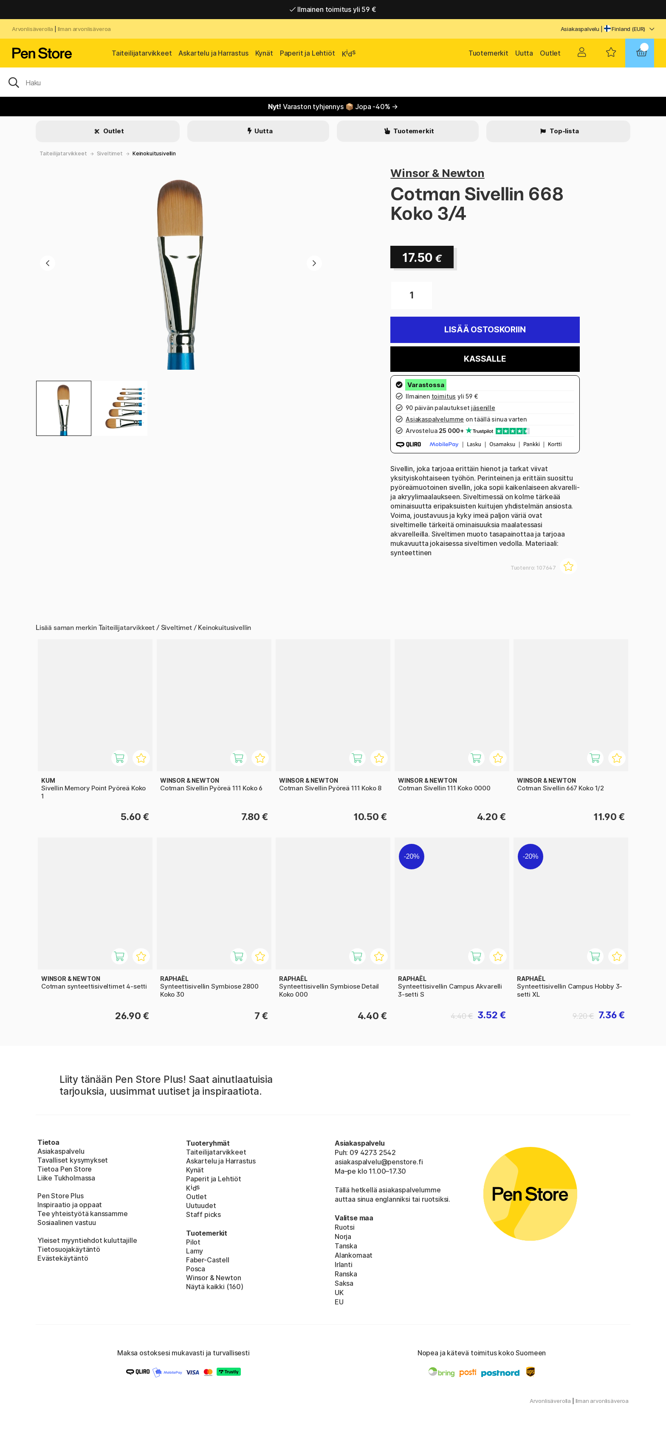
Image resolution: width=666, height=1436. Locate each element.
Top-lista (563, 131)
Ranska (346, 1274)
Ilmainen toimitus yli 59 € (333, 9)
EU (339, 1302)
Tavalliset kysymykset (72, 1160)
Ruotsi (345, 1227)
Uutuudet (201, 1205)
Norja (343, 1236)
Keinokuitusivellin (154, 153)
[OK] (333, 81)
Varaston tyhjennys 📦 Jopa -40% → (333, 106)
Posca (195, 1269)
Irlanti (344, 1264)
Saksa (344, 1283)
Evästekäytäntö (62, 1258)
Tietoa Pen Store (64, 1169)
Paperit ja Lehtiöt (307, 53)
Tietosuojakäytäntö (68, 1249)
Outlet (550, 53)
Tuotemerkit (488, 53)
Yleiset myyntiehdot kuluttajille (87, 1240)
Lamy (194, 1251)
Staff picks (203, 1214)
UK (339, 1292)
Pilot (193, 1242)
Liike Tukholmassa (66, 1178)
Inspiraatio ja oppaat (69, 1204)
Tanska (346, 1246)
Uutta (524, 53)
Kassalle (485, 359)
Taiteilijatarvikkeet (142, 53)
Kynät (264, 53)
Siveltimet (110, 153)
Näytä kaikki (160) (214, 1286)
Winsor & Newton (437, 173)
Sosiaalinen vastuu (66, 1222)
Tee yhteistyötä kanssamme (82, 1213)
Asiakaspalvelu (580, 28)
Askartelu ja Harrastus (213, 53)
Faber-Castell (207, 1260)
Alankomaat (354, 1255)
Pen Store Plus (60, 1196)
